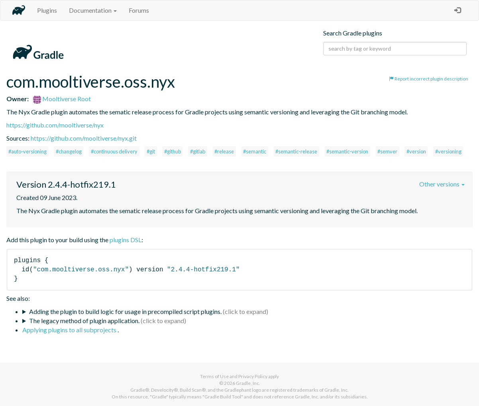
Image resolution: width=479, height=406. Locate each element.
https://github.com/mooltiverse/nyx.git (84, 138)
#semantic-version (347, 151)
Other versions (442, 184)
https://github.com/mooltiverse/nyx (55, 125)
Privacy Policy (252, 376)
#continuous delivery (114, 151)
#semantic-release (296, 151)
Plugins (47, 10)
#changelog (69, 151)
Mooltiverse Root (62, 98)
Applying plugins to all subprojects (70, 329)
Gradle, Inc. (248, 383)
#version (416, 151)
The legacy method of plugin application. (84, 320)
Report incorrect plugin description (428, 79)
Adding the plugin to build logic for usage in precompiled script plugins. (125, 311)
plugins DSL (125, 239)
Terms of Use (214, 376)
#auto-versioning (27, 151)
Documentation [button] (93, 10)
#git (151, 151)
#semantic (254, 151)
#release (224, 151)
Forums (139, 10)
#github (172, 151)
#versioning (448, 151)
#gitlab (197, 151)
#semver (387, 151)
